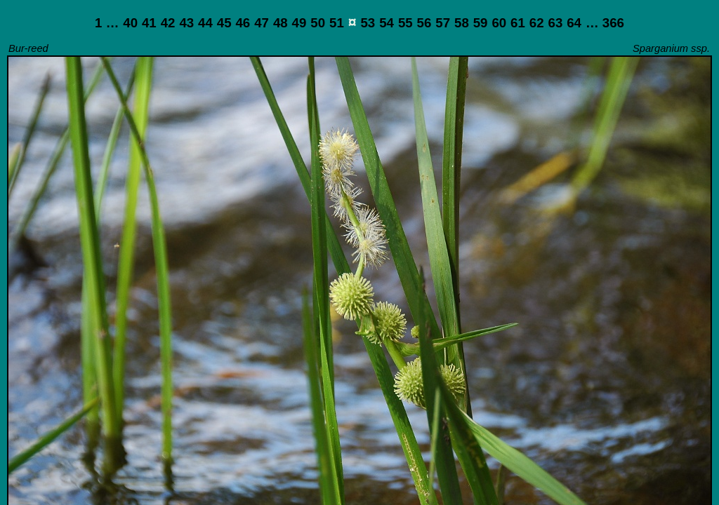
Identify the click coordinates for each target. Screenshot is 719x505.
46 (242, 22)
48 (280, 22)
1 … (107, 22)
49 (299, 22)
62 (536, 22)
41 (149, 22)
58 (461, 22)
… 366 (605, 22)
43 (186, 22)
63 (555, 22)
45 (224, 22)
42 (168, 22)
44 (205, 22)
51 (336, 22)
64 (574, 22)
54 (386, 22)
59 (480, 22)
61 (517, 22)
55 (405, 22)
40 (130, 22)
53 (367, 22)
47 (261, 22)
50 (317, 22)
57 (442, 22)
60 (499, 22)
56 (424, 22)
